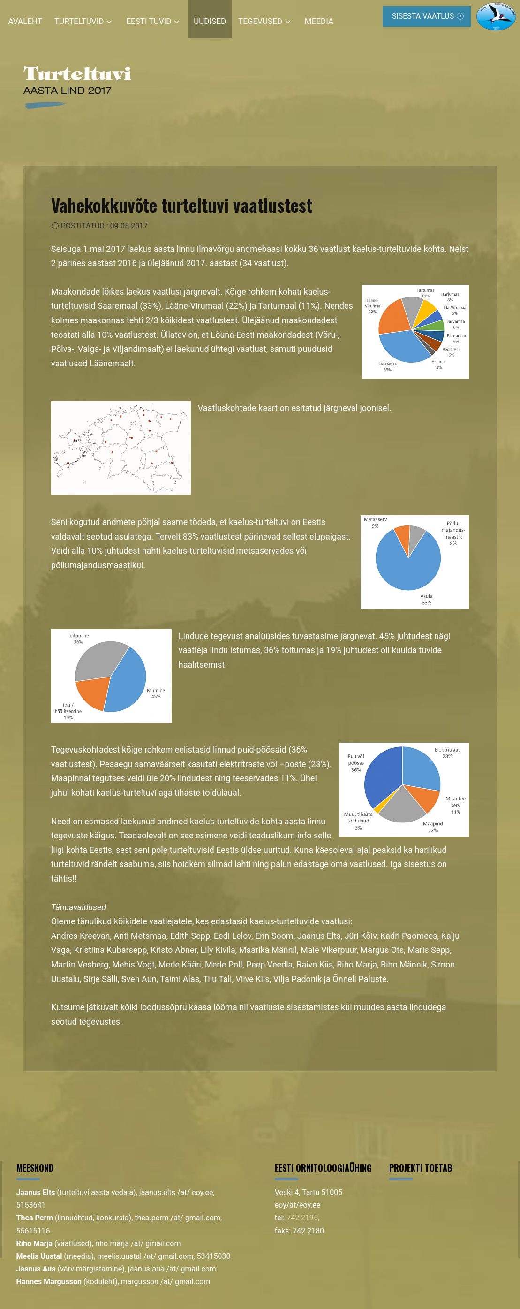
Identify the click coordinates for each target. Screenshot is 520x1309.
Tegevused (260, 21)
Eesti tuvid (148, 21)
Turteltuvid (79, 21)
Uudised (210, 21)
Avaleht (25, 21)
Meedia (319, 21)
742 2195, (302, 1217)
